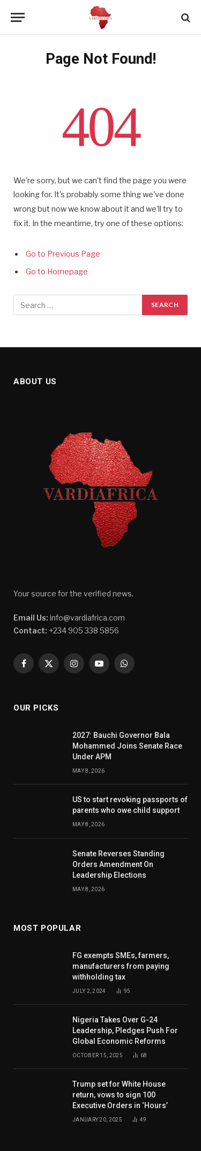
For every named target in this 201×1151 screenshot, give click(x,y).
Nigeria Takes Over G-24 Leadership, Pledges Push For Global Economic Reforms (125, 1030)
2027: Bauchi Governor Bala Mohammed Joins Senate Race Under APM (127, 746)
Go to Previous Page (63, 254)
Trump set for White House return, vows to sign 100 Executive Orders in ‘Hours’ (120, 1095)
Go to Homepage (57, 271)
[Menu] (18, 17)
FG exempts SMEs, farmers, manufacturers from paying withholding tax (120, 966)
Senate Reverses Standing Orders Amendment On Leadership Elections (118, 864)
